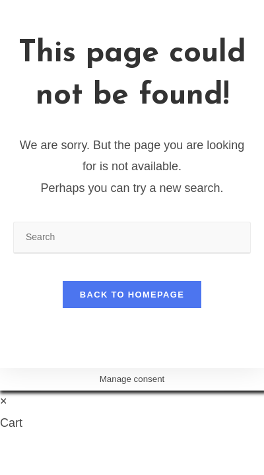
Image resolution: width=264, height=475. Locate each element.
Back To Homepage (132, 295)
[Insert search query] (132, 238)
